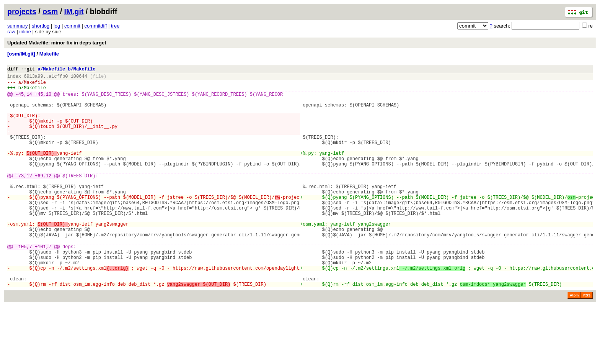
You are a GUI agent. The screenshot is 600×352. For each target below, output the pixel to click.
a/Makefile (51, 70)
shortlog (40, 26)
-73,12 (24, 198)
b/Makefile (81, 70)
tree (115, 26)
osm (50, 11)
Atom (574, 341)
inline (25, 31)
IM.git (74, 11)
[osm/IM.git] (21, 54)
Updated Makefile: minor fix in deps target (56, 43)
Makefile (49, 54)
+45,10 (43, 100)
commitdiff (95, 26)
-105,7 (24, 284)
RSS (586, 341)
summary (17, 26)
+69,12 (43, 198)
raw (11, 31)
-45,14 (24, 100)
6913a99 (33, 78)
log (57, 26)
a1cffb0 (58, 78)
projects (21, 11)
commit (72, 26)
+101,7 (43, 284)
